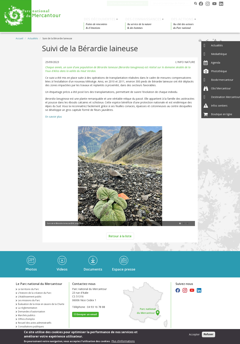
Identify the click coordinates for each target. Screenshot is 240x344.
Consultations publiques (31, 326)
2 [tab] (184, 223)
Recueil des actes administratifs (34, 322)
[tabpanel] (120, 176)
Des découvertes (99, 19)
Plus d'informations (123, 341)
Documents (93, 269)
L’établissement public (29, 296)
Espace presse (123, 269)
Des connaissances (143, 19)
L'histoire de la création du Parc (34, 292)
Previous (53, 176)
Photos (31, 269)
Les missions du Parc (29, 300)
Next (186, 176)
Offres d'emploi (26, 319)
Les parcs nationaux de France (172, 3)
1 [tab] (180, 223)
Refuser (208, 334)
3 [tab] (187, 223)
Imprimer (200, 40)
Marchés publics (26, 315)
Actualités (33, 38)
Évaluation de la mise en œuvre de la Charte (41, 304)
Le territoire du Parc (28, 289)
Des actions (182, 19)
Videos (62, 269)
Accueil (19, 38)
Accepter (194, 334)
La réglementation (27, 307)
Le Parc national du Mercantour (129, 3)
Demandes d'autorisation (31, 311)
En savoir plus (53, 116)
